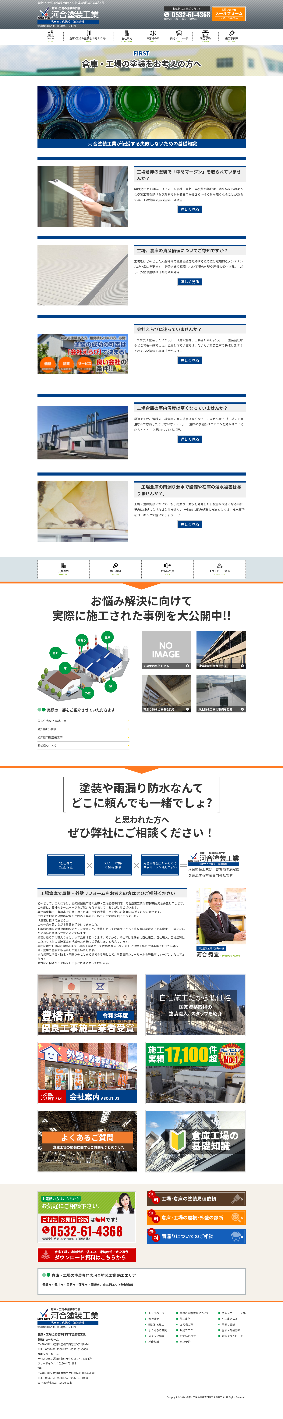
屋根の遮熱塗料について (194, 1313)
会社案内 (127, 39)
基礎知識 (153, 1341)
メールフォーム (229, 14)
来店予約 (205, 39)
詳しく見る (189, 209)
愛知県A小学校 (46, 745)
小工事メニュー (231, 1319)
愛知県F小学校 (46, 729)
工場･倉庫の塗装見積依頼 (188, 1198)
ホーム (50, 39)
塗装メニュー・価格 (234, 1313)
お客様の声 (153, 39)
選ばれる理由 (156, 1324)
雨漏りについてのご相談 (187, 1236)
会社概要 (153, 1319)
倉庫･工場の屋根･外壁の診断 (192, 1217)
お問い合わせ (188, 1336)
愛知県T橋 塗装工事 (50, 737)
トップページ (156, 1313)
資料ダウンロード (232, 1336)
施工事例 (115, 572)
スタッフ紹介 (156, 1336)
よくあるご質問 (157, 1330)
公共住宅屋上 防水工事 (51, 721)
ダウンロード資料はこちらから (94, 1255)
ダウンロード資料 (220, 572)
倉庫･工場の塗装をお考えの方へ (89, 39)
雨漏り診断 (228, 1324)
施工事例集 (232, 39)
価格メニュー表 (179, 39)
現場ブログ (186, 1330)
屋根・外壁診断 (231, 1330)
